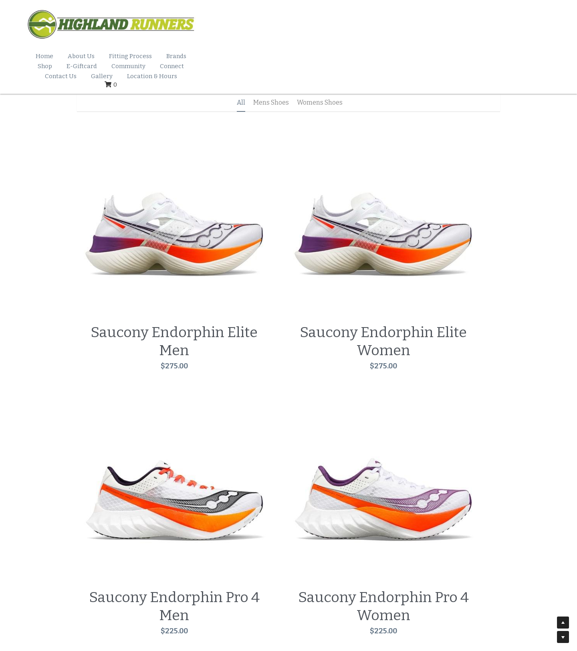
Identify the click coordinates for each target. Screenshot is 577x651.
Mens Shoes (271, 83)
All (241, 83)
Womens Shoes (320, 83)
